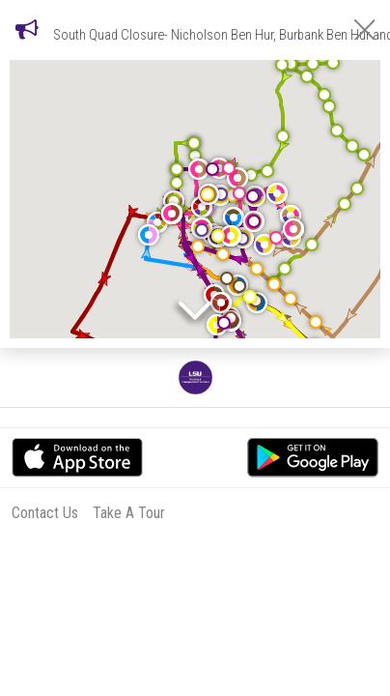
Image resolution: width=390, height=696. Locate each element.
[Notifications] (27, 29)
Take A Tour (129, 513)
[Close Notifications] (364, 29)
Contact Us (45, 513)
